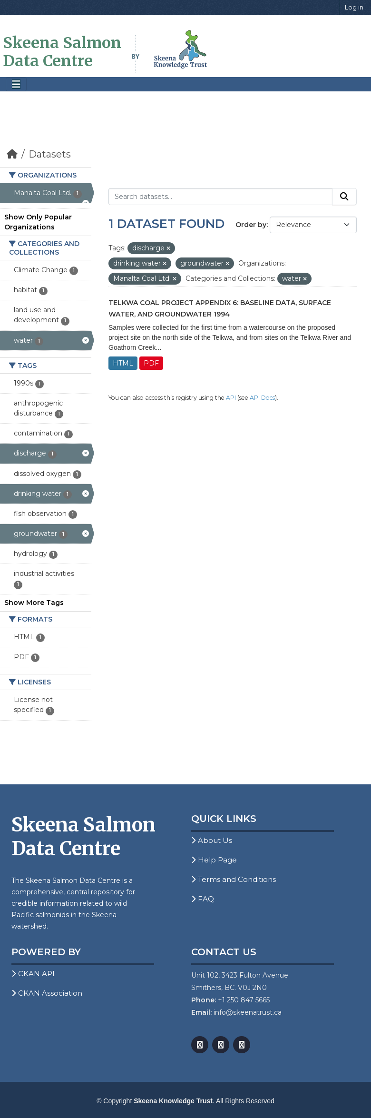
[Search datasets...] (220, 196)
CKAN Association (46, 993)
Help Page (214, 859)
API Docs (262, 397)
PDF (151, 363)
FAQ (202, 898)
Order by (250, 224)
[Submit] (344, 196)
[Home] (12, 154)
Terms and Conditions (233, 879)
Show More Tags (34, 602)
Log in (354, 7)
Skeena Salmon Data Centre (62, 51)
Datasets (50, 154)
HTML (123, 363)
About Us (211, 840)
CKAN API (33, 973)
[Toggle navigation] (16, 84)
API (231, 397)
